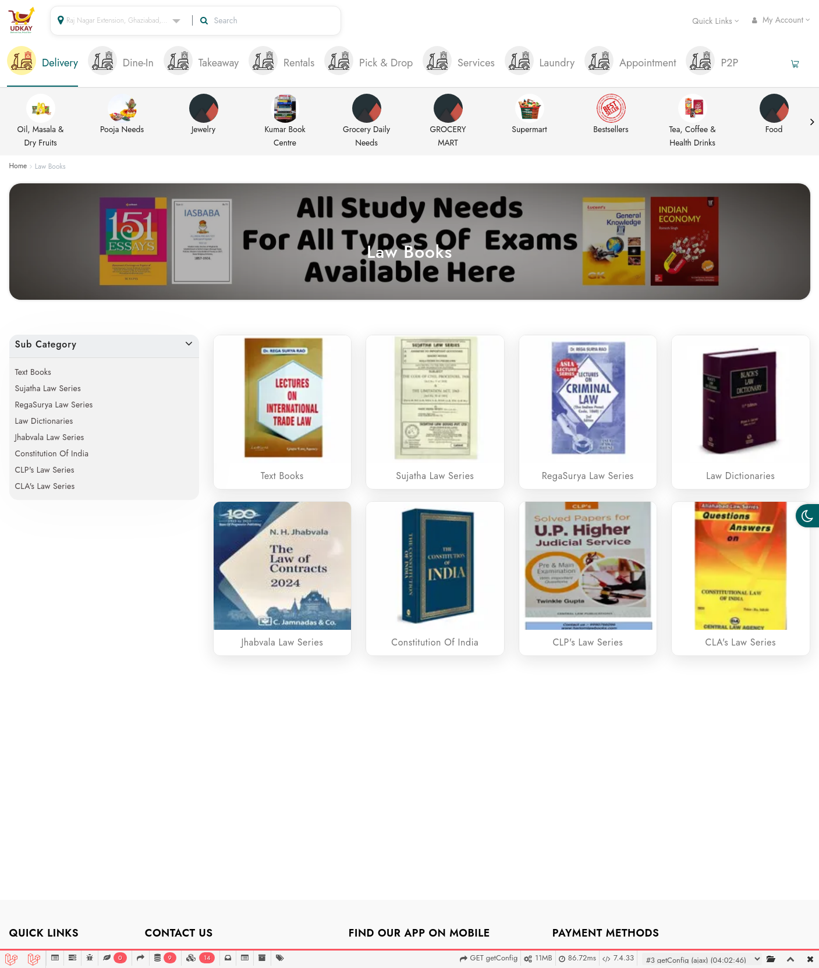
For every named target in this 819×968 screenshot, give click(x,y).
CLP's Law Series (45, 470)
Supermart (529, 114)
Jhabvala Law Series (49, 437)
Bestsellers (611, 114)
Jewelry (203, 114)
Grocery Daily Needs (367, 121)
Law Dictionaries (44, 421)
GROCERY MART (448, 121)
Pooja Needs (122, 114)
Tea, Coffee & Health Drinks (692, 121)
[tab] (42, 64)
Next (812, 121)
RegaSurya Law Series (54, 404)
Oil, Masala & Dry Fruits (40, 121)
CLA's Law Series (45, 486)
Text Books (33, 372)
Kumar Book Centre (285, 121)
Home (18, 166)
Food (774, 114)
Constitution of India (52, 453)
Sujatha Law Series (48, 388)
